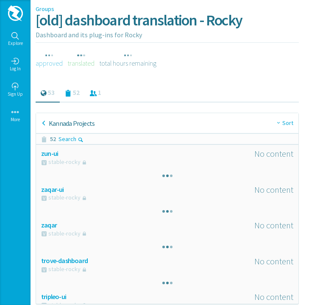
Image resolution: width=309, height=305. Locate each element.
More (15, 115)
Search (71, 139)
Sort (287, 123)
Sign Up (15, 90)
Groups (45, 9)
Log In (15, 64)
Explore (15, 39)
